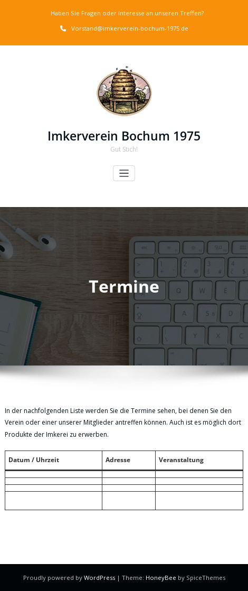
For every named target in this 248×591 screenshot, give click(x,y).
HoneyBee (161, 577)
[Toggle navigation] (124, 173)
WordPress (100, 577)
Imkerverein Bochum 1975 (124, 136)
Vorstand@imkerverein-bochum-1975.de (129, 28)
